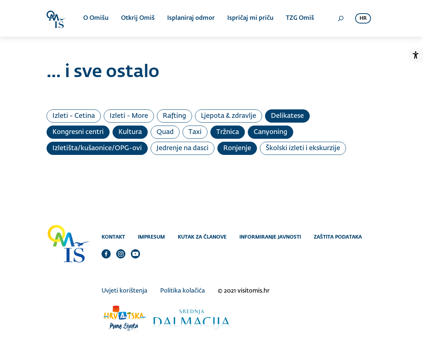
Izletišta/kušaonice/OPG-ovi (97, 148)
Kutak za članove (202, 236)
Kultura (130, 132)
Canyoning (270, 132)
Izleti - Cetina (73, 116)
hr (363, 18)
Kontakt (113, 236)
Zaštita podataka (338, 236)
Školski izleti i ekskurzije (303, 148)
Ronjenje (237, 148)
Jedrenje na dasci (183, 148)
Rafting (174, 116)
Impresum (151, 236)
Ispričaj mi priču (250, 18)
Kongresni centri (78, 132)
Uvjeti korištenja (124, 291)
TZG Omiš (300, 18)
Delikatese (287, 116)
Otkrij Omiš (138, 18)
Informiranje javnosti (270, 236)
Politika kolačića (182, 291)
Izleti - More (129, 116)
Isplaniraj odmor (191, 18)
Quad (165, 132)
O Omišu (95, 18)
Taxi (195, 132)
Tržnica (227, 132)
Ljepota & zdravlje (228, 116)
